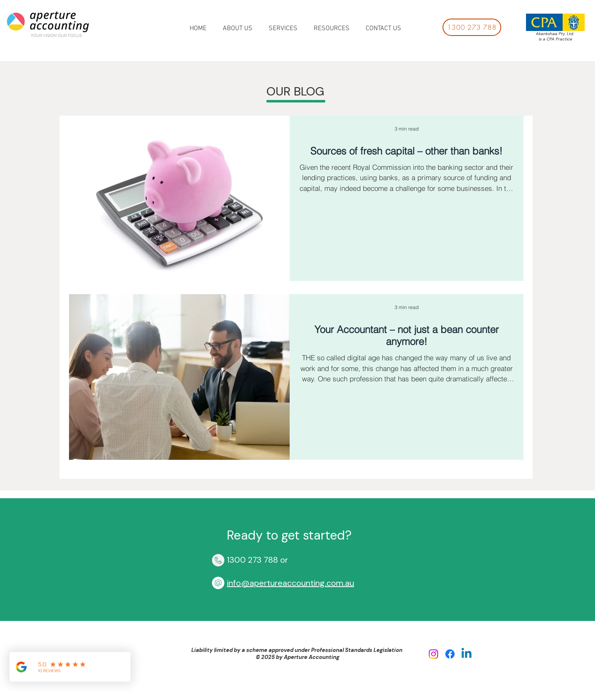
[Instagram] (433, 654)
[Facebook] (450, 654)
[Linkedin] (466, 654)
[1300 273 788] (472, 27)
